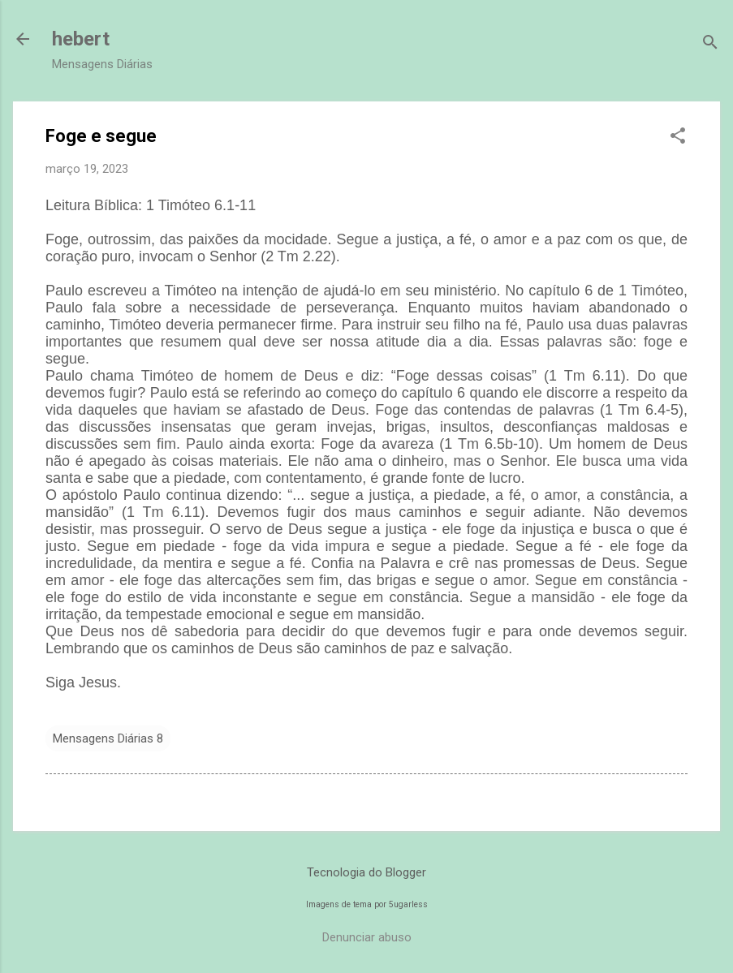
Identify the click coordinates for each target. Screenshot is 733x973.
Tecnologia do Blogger (366, 872)
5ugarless (408, 904)
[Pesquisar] (710, 44)
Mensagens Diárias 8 (108, 738)
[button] (678, 137)
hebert (81, 39)
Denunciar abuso (367, 937)
